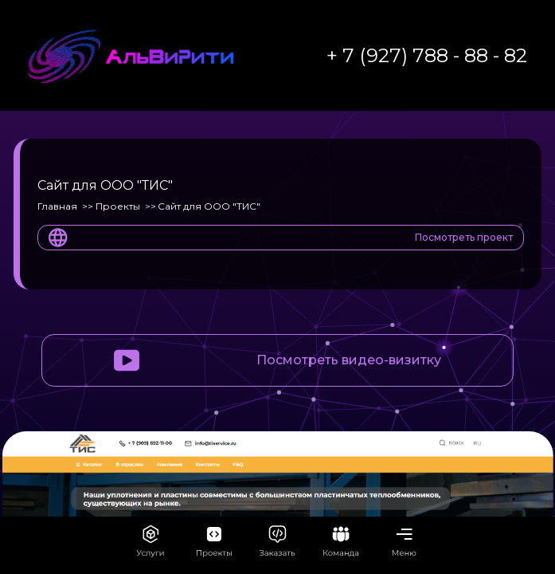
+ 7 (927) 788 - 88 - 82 (426, 55)
